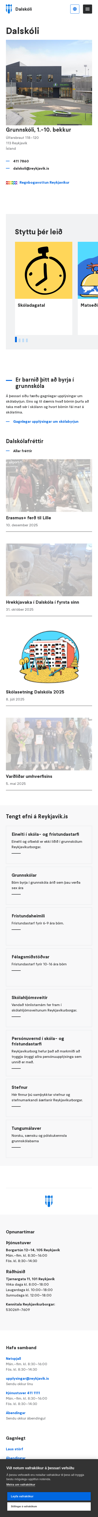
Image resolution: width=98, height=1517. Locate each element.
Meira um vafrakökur (20, 1484)
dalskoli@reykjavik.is (31, 168)
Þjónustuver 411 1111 (49, 1398)
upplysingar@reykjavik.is (49, 1381)
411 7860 (21, 161)
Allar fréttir (22, 464)
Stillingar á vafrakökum (24, 1506)
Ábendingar (49, 1415)
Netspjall (49, 1364)
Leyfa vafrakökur (22, 1496)
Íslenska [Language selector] (74, 9)
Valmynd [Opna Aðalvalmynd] (87, 9)
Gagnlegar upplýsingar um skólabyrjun (45, 434)
